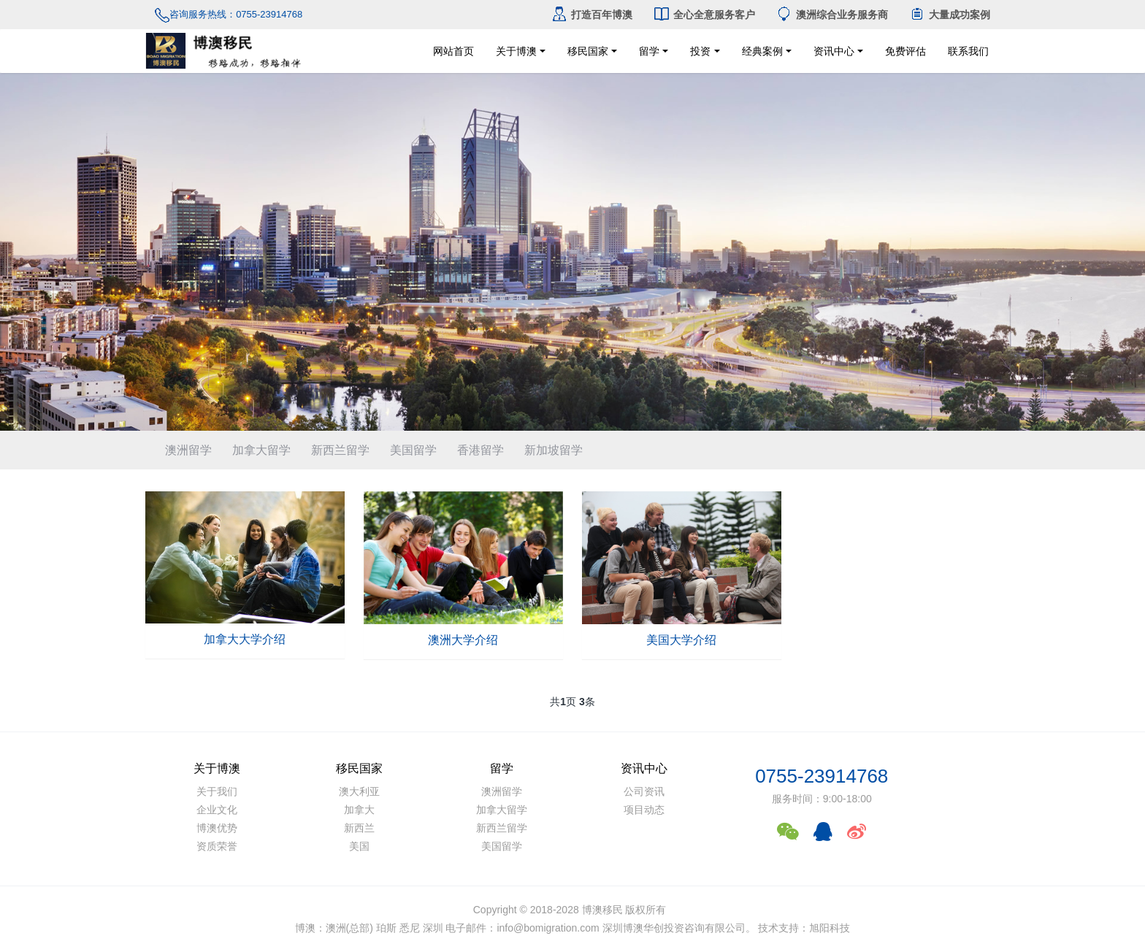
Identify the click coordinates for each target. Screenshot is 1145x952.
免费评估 (915, 51)
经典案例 (762, 51)
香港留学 (480, 450)
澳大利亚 (359, 791)
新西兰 (359, 828)
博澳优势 (216, 828)
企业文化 (216, 809)
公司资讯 (644, 791)
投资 (700, 51)
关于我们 (216, 791)
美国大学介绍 (681, 640)
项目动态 (644, 809)
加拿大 (359, 809)
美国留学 (413, 450)
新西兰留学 (340, 450)
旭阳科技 (829, 928)
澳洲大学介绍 (463, 640)
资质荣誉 (216, 846)
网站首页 (453, 51)
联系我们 (1000, 51)
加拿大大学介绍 (245, 639)
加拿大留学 (261, 450)
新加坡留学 (553, 450)
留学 (649, 51)
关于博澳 (516, 51)
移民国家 (587, 51)
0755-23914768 (821, 776)
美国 (359, 846)
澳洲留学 (188, 450)
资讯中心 (833, 51)
